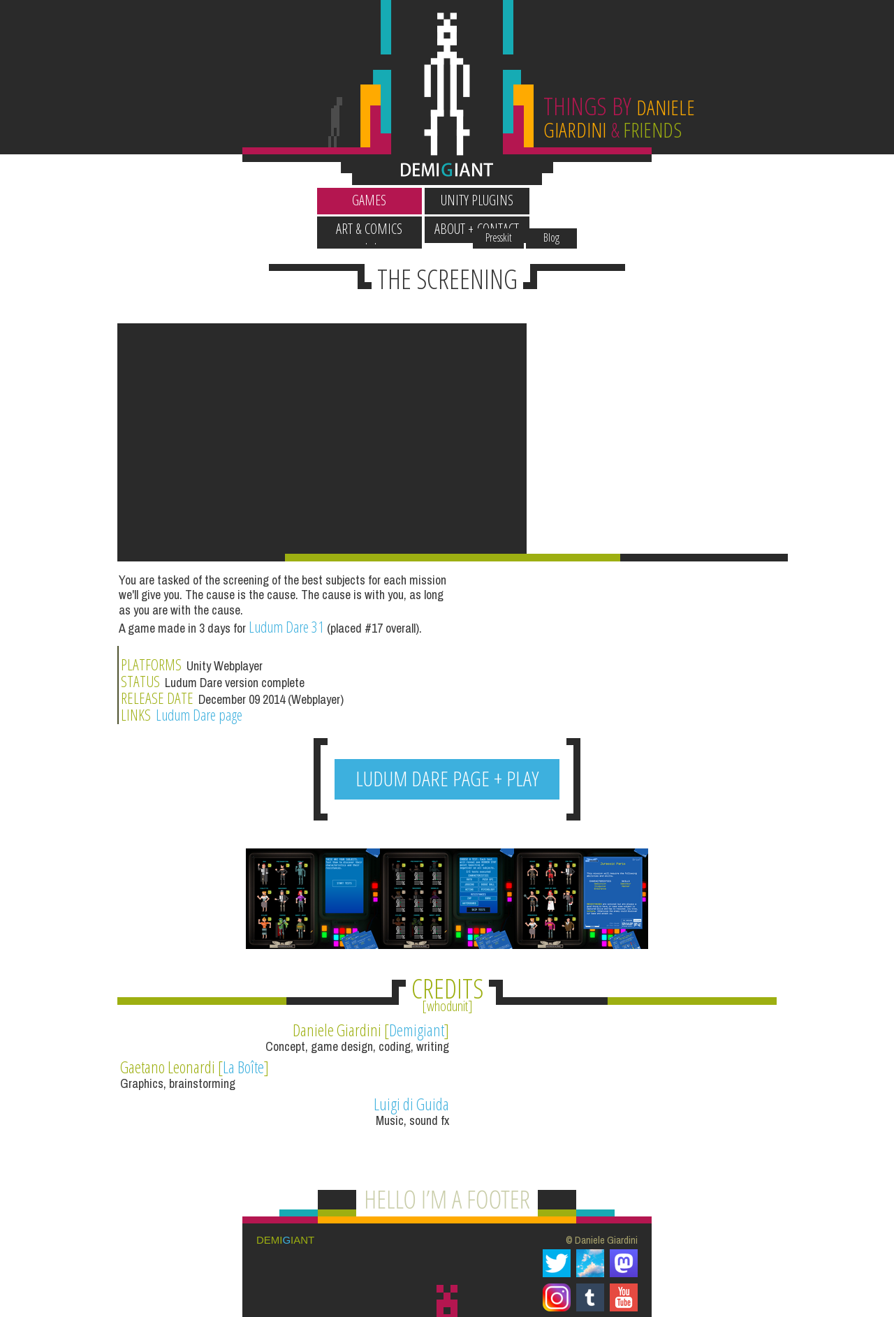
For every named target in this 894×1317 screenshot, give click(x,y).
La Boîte (584, 1042)
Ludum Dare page (542, 721)
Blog (635, 174)
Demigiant (400, 1042)
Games (286, 200)
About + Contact (608, 200)
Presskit (582, 174)
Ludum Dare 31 (286, 717)
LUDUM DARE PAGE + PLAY (447, 790)
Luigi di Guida (395, 1079)
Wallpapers (285, 174)
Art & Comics (501, 200)
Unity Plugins (393, 200)
